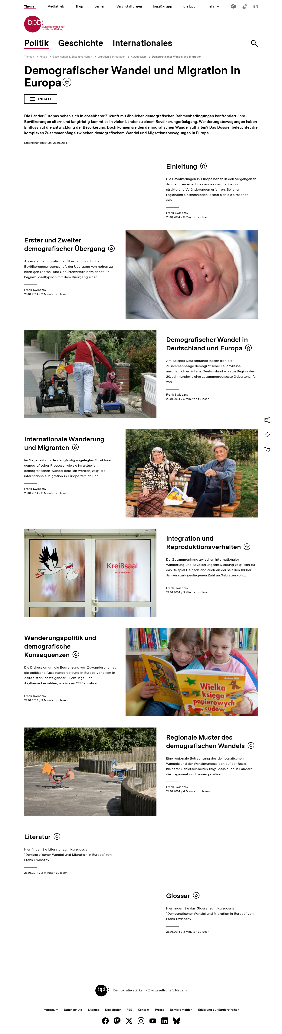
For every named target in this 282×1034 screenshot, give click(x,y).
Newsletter (113, 1010)
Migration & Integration (111, 56)
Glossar (178, 896)
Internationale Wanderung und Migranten (64, 443)
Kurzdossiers (138, 56)
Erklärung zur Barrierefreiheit (218, 1010)
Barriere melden (181, 1010)
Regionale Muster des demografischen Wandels (205, 741)
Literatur (37, 837)
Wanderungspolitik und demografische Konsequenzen (60, 646)
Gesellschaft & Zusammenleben (72, 56)
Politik (43, 56)
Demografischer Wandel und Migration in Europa (132, 76)
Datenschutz (73, 1010)
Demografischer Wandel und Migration (177, 56)
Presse (159, 1010)
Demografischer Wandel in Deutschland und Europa (207, 344)
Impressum (50, 1010)
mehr (213, 6)
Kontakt (143, 1010)
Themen (29, 56)
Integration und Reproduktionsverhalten (203, 542)
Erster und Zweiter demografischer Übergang (64, 244)
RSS (129, 1010)
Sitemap (93, 1010)
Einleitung (181, 166)
